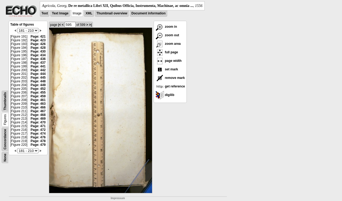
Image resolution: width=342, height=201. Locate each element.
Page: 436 (38, 59)
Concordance (5, 139)
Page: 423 (38, 40)
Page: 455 (38, 92)
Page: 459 (38, 96)
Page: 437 (38, 63)
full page (167, 52)
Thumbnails (5, 101)
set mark (167, 69)
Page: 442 (38, 70)
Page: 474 (38, 133)
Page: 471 (38, 126)
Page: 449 (38, 85)
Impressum (118, 198)
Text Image (60, 13)
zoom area (168, 44)
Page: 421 (38, 36)
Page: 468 (38, 115)
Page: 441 (38, 66)
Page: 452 (38, 89)
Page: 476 (38, 137)
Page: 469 (38, 118)
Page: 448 (38, 81)
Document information (148, 13)
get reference (170, 86)
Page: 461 (38, 100)
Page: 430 (38, 51)
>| (90, 25)
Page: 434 (38, 55)
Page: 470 (38, 122)
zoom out (167, 35)
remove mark (170, 78)
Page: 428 (38, 48)
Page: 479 (38, 145)
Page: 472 (38, 130)
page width (169, 61)
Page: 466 (38, 107)
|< (59, 25)
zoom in (166, 27)
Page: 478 (38, 141)
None (5, 158)
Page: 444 (38, 74)
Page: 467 (38, 111)
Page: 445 (38, 77)
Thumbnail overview (111, 13)
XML (89, 13)
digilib (165, 95)
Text (44, 13)
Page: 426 (38, 44)
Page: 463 (38, 104)
